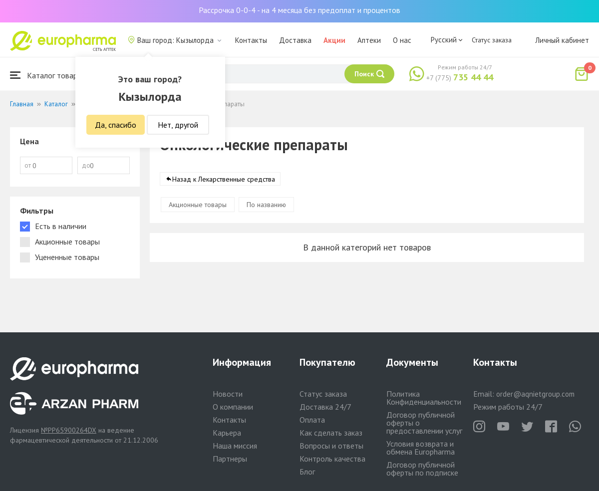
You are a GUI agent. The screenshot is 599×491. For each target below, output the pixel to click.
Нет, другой (178, 125)
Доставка (295, 40)
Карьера (227, 433)
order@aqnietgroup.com (535, 394)
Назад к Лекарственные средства (223, 179)
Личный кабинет (562, 40)
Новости (228, 394)
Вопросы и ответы (331, 446)
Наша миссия (235, 446)
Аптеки (369, 40)
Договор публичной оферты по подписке (422, 469)
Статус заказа (492, 39)
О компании (233, 407)
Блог (307, 472)
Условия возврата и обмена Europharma (420, 448)
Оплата (312, 420)
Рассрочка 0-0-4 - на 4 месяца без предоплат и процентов (299, 10)
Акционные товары (198, 204)
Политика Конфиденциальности (423, 398)
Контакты (251, 40)
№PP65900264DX (68, 430)
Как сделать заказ (331, 433)
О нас (402, 40)
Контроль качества (332, 459)
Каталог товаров (48, 75)
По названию (266, 204)
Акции (334, 40)
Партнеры (230, 459)
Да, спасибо (115, 125)
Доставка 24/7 (325, 407)
